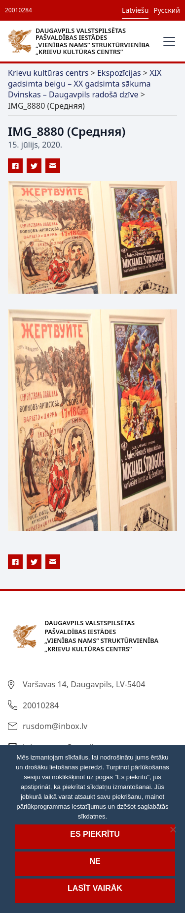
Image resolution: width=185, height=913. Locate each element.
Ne (94, 861)
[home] (81, 41)
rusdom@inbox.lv (55, 726)
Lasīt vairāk (95, 888)
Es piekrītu (94, 834)
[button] (167, 41)
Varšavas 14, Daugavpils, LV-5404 (84, 684)
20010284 (18, 10)
